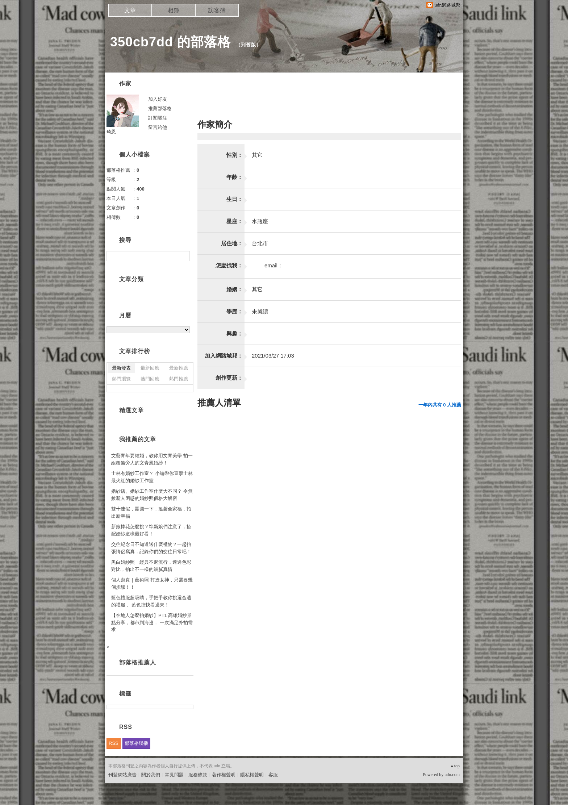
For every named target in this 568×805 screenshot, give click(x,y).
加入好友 (157, 99)
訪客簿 (217, 10)
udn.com (452, 774)
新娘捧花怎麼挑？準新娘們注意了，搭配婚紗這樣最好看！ (151, 530)
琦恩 (111, 131)
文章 (130, 10)
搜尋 (183, 256)
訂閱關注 (157, 118)
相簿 (173, 10)
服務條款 (197, 774)
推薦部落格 (160, 108)
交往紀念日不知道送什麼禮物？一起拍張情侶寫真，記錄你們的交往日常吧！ (151, 548)
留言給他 (157, 127)
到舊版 (248, 44)
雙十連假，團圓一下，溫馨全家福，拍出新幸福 (151, 512)
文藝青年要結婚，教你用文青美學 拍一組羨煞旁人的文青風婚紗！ (152, 459)
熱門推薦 (178, 378)
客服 (273, 774)
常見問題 (174, 774)
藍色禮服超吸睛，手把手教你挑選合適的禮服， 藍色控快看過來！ (151, 601)
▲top (455, 765)
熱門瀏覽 (121, 378)
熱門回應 (150, 378)
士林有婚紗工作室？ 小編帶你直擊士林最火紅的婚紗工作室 (152, 477)
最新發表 (121, 368)
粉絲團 (115, 799)
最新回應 (150, 368)
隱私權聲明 (252, 774)
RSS (113, 743)
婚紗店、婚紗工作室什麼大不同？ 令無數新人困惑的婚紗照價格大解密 (152, 494)
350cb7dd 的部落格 (170, 41)
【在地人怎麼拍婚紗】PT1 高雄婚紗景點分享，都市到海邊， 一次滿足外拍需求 (152, 622)
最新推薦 (178, 368)
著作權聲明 (223, 774)
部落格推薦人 (137, 662)
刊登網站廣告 (122, 774)
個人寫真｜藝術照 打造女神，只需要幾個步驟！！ (152, 583)
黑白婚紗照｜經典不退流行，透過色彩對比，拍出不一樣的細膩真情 (151, 565)
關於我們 (150, 774)
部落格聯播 (136, 743)
